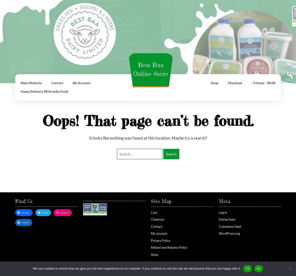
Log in (223, 212)
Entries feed (227, 219)
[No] (290, 268)
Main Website (31, 83)
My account (81, 83)
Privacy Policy (160, 240)
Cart (154, 212)
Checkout (235, 83)
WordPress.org (229, 233)
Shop (214, 83)
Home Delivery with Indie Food (44, 91)
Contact (57, 83)
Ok (248, 268)
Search (171, 154)
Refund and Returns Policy (169, 247)
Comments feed (230, 226)
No (259, 268)
